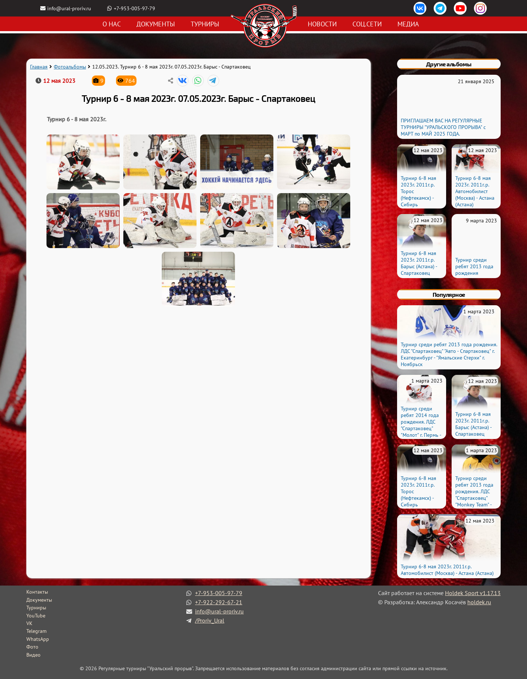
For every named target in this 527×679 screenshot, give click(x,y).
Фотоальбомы (70, 66)
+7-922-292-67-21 (218, 602)
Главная (39, 66)
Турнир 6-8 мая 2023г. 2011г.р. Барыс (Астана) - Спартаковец (419, 263)
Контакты (37, 591)
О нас (111, 24)
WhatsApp (37, 639)
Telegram (36, 631)
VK (29, 623)
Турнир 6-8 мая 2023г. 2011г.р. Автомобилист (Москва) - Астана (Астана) (474, 191)
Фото (32, 646)
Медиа (408, 24)
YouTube (35, 615)
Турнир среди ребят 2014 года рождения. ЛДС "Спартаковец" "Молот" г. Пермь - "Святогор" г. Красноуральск (421, 428)
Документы (156, 24)
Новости (322, 24)
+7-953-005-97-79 (134, 8)
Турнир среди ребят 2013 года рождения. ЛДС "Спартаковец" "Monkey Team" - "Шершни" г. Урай (474, 494)
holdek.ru (479, 602)
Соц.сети (367, 24)
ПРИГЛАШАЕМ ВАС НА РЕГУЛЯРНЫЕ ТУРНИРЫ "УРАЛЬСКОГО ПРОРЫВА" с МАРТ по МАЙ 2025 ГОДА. (443, 127)
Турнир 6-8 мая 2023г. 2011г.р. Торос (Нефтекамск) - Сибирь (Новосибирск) (418, 194)
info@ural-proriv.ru (69, 8)
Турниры (205, 24)
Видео (33, 654)
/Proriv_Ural (209, 620)
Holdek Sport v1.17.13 (473, 593)
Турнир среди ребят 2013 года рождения (474, 266)
